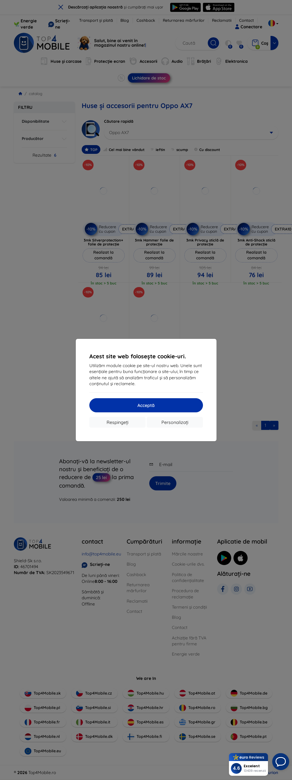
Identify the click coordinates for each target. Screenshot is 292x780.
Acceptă (146, 405)
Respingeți (117, 422)
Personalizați (174, 422)
